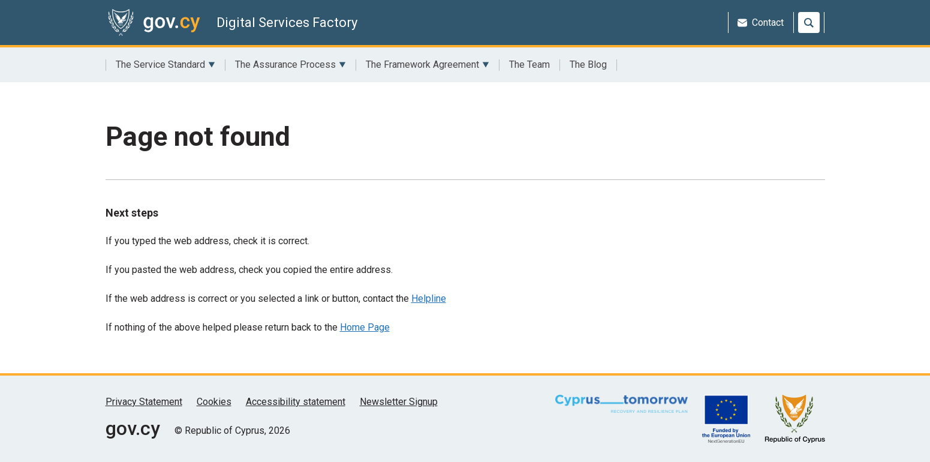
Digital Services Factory (286, 22)
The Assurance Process (290, 65)
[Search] (809, 22)
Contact (761, 22)
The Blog (588, 64)
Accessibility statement (295, 401)
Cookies (214, 401)
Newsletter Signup (399, 401)
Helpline (428, 298)
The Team (529, 64)
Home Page (365, 327)
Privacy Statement (144, 401)
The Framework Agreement (427, 65)
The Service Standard (165, 65)
